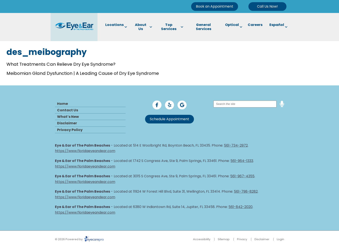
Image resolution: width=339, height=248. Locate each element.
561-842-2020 (241, 206)
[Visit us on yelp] (169, 105)
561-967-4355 (242, 176)
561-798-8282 (246, 191)
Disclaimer (67, 123)
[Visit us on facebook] (157, 105)
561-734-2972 (236, 145)
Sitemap (224, 239)
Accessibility (201, 239)
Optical (232, 24)
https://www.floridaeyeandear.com (85, 150)
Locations (114, 24)
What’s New (68, 116)
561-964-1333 (241, 160)
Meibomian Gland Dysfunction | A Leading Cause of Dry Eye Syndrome (82, 73)
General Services (203, 26)
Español (276, 24)
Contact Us (67, 110)
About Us (140, 26)
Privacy (242, 239)
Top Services (168, 26)
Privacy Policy (70, 129)
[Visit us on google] (182, 105)
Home (62, 103)
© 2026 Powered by (79, 239)
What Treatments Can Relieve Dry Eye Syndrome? (60, 64)
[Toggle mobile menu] (267, 6)
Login (280, 239)
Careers (255, 24)
